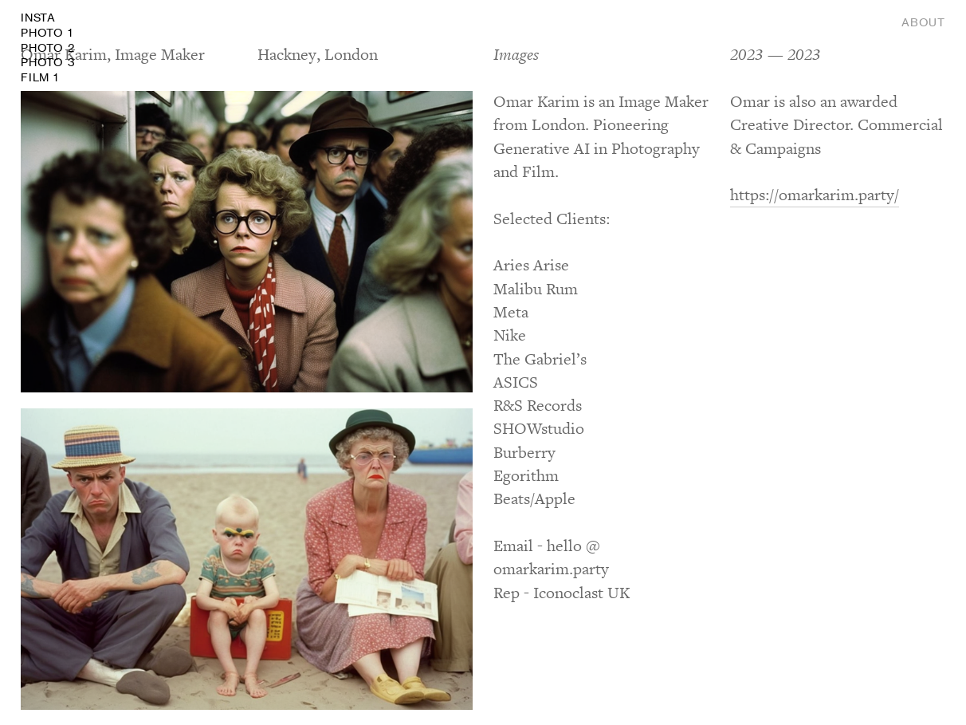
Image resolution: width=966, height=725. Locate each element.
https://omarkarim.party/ (814, 195)
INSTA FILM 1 (48, 47)
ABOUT (923, 22)
